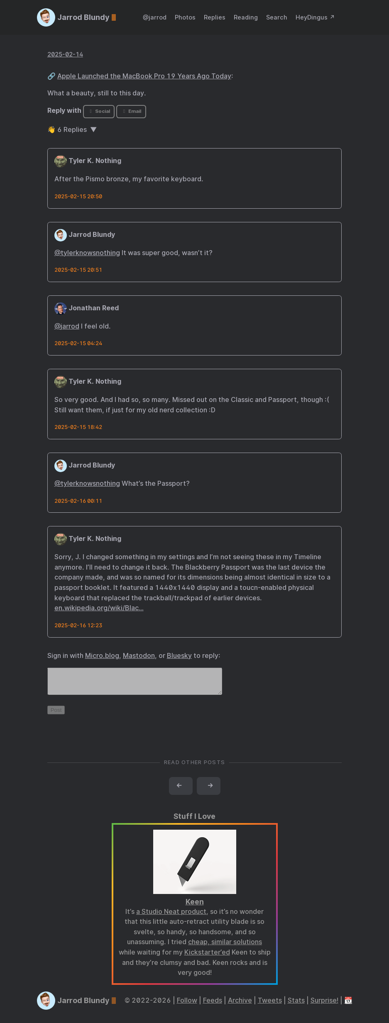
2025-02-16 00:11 (78, 501)
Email (131, 111)
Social (99, 111)
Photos (185, 17)
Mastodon (139, 656)
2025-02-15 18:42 (78, 427)
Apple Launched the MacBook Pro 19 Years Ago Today (144, 76)
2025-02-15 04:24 (78, 343)
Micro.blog (102, 656)
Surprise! (324, 1005)
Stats (296, 1005)
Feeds (212, 1005)
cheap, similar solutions (225, 947)
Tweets (270, 1005)
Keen (195, 906)
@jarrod (154, 17)
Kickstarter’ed (207, 957)
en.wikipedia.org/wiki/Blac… (99, 608)
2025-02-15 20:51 (78, 270)
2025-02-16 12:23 (78, 625)
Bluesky (179, 656)
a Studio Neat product (171, 917)
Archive (240, 1005)
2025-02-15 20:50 (78, 196)
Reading (246, 17)
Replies (214, 17)
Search (276, 17)
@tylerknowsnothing (87, 253)
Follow (187, 1005)
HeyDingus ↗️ (315, 17)
